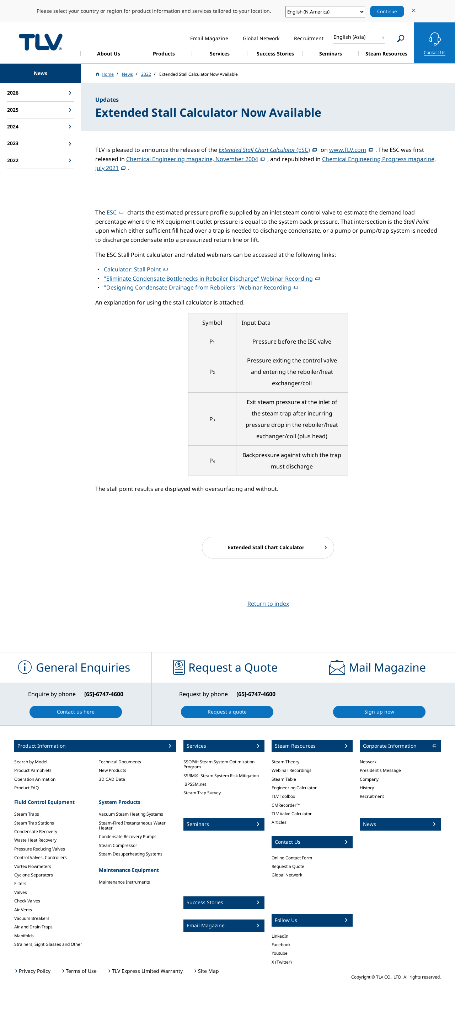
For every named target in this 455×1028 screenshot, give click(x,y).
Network (368, 762)
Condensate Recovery (35, 831)
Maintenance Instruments (124, 882)
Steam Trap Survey (202, 793)
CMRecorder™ (286, 805)
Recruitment (372, 796)
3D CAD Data (112, 779)
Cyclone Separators (33, 875)
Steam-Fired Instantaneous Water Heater (132, 825)
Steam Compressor (118, 845)
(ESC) (264, 150)
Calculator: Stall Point (132, 269)
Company (369, 779)
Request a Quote (288, 866)
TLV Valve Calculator (292, 814)
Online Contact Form (292, 858)
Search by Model (30, 762)
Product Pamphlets (33, 770)
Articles (279, 822)
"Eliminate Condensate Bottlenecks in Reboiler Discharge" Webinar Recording (208, 278)
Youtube (280, 953)
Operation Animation (34, 779)
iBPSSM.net (194, 784)
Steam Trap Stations (34, 823)
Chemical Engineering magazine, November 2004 (192, 159)
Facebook (281, 945)
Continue (387, 11)
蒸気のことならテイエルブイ (40, 42)
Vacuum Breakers (31, 918)
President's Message (380, 770)
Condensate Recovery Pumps (127, 836)
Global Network (287, 875)
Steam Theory (285, 762)
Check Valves (27, 901)
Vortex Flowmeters (32, 866)
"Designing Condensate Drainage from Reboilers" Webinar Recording (197, 287)
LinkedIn (280, 936)
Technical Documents (120, 762)
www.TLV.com (347, 150)
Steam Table (284, 779)
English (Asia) (349, 36)
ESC (112, 212)
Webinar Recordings (291, 770)
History (367, 788)
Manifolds (24, 936)
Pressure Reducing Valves (39, 849)
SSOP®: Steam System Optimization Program (219, 764)
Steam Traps (26, 814)
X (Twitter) (282, 962)
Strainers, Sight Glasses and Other (48, 944)
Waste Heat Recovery (35, 840)
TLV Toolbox (283, 796)
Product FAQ (26, 788)
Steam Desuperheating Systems (130, 854)
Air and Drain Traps (33, 927)
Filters (20, 883)
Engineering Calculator (294, 788)
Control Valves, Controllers (40, 857)
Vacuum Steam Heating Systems (131, 814)
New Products (112, 770)
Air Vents (23, 910)
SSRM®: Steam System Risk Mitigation (221, 776)
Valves (20, 892)
